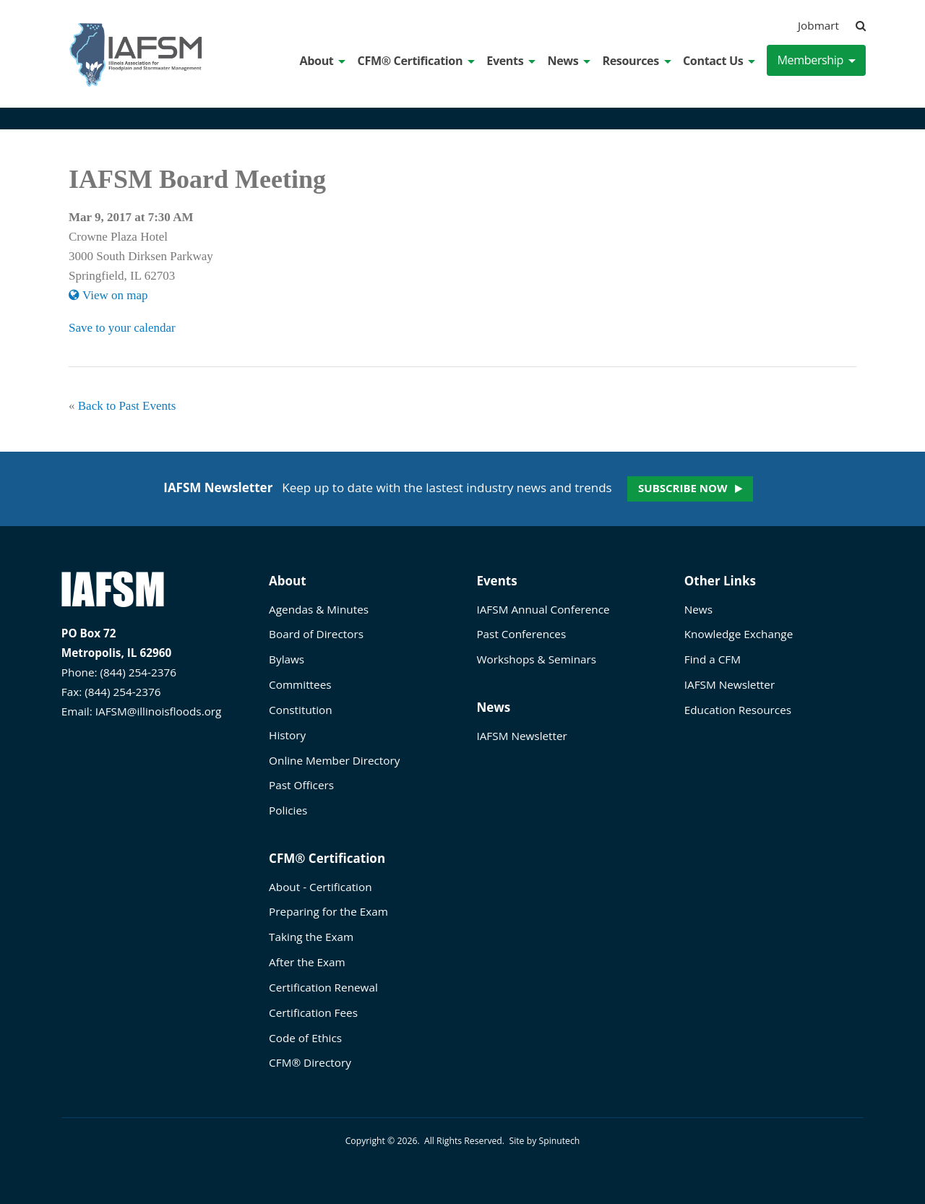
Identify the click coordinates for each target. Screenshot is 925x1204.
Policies (288, 810)
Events (510, 61)
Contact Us (719, 61)
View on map (108, 295)
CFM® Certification (417, 61)
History (287, 735)
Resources (636, 61)
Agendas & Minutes (319, 609)
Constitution (300, 709)
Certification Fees (313, 1012)
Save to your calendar (122, 328)
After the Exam (307, 962)
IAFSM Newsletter (521, 735)
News (568, 61)
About (323, 61)
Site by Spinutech (544, 1141)
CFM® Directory (310, 1062)
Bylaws (286, 659)
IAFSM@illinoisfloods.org (158, 711)
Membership (816, 60)
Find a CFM (712, 659)
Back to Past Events (127, 406)
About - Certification (320, 887)
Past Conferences (521, 634)
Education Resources (737, 709)
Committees (300, 684)
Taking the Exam (311, 936)
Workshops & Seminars (536, 659)
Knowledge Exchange (738, 634)
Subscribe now (682, 488)
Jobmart (818, 25)
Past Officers (301, 785)
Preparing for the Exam (328, 911)
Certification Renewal (323, 987)
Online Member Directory (334, 760)
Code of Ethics (305, 1038)
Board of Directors (316, 634)
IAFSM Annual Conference (542, 609)
